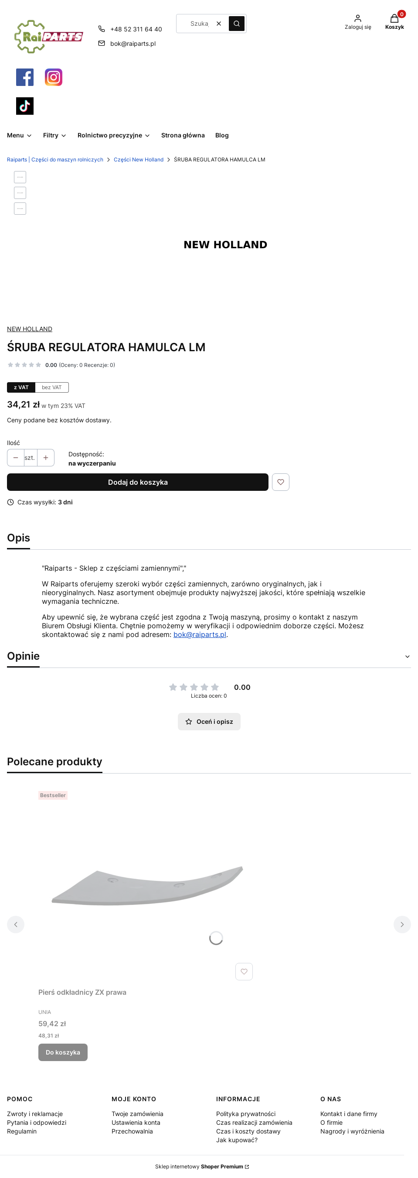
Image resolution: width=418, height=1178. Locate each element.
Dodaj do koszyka (138, 482)
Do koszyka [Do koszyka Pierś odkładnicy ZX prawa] (63, 1052)
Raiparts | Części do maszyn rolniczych (55, 159)
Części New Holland (138, 159)
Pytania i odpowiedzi (36, 1122)
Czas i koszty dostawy (248, 1131)
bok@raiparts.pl (199, 634)
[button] (237, 23)
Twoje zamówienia (137, 1113)
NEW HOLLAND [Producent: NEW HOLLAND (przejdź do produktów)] (29, 328)
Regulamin (22, 1131)
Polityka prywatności (245, 1113)
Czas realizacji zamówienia (254, 1122)
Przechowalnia (132, 1131)
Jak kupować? (237, 1140)
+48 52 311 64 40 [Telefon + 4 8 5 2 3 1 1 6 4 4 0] (136, 29)
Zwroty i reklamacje (35, 1113)
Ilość (13, 442)
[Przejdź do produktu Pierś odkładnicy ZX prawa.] (147, 886)
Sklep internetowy (199, 1166)
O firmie (331, 1122)
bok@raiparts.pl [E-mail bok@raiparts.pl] (133, 43)
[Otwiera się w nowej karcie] (25, 77)
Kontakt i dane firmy (348, 1113)
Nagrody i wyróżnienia (352, 1131)
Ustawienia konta (136, 1122)
